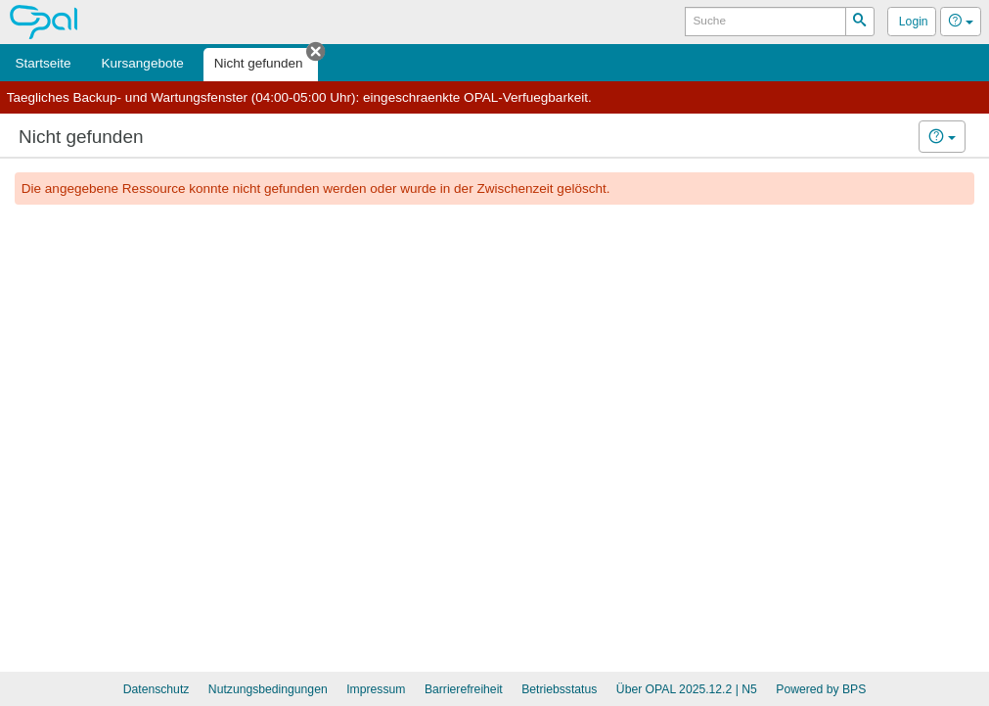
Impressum (375, 689)
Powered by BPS (821, 689)
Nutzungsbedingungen (268, 689)
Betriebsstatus (559, 689)
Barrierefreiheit (464, 689)
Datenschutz (156, 689)
